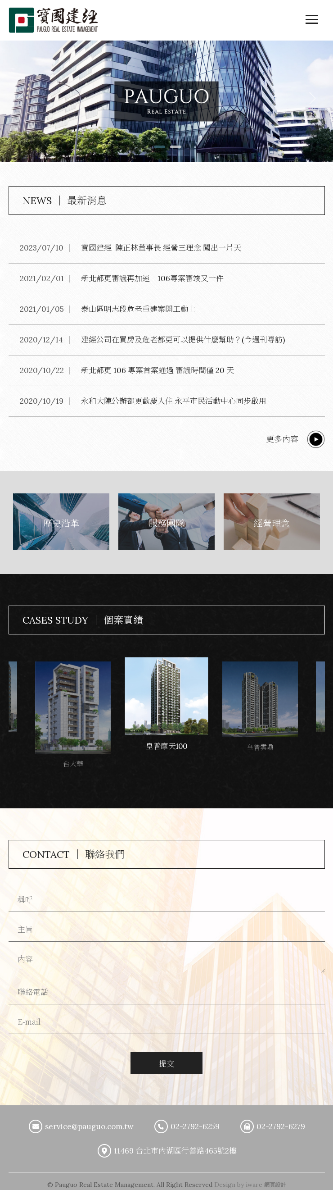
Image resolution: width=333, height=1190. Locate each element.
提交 (166, 1061)
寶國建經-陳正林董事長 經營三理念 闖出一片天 (161, 248)
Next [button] (309, 98)
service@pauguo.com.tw (89, 1125)
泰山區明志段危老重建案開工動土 (138, 309)
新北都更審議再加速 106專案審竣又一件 (152, 278)
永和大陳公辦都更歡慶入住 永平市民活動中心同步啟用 (173, 401)
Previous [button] (23, 98)
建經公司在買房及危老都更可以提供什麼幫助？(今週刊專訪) (183, 340)
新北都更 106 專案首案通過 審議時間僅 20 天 (157, 370)
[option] (166, 102)
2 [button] (174, 150)
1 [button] (158, 150)
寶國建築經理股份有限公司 (54, 20)
